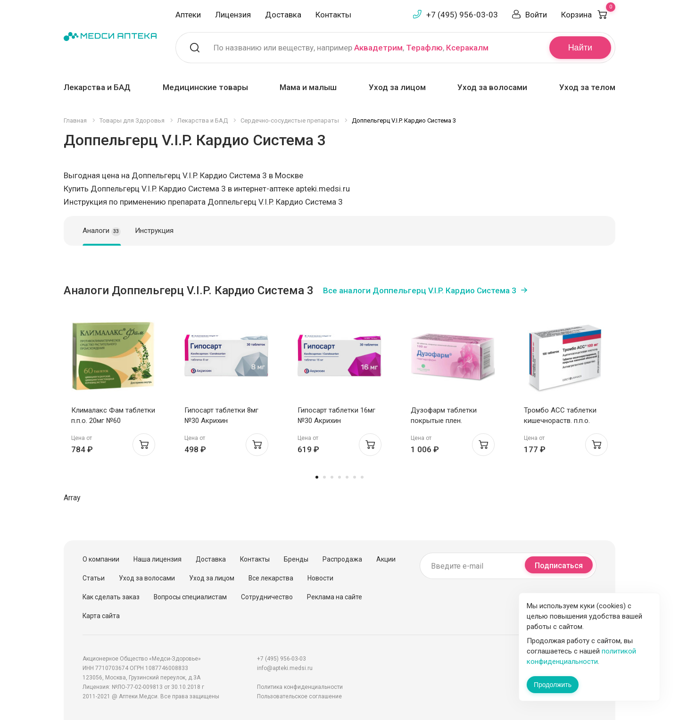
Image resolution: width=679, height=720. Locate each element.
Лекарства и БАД (97, 87)
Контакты (333, 14)
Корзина (588, 14)
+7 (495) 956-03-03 (462, 14)
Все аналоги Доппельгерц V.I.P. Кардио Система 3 (419, 290)
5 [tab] (347, 477)
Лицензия (233, 14)
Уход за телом (587, 87)
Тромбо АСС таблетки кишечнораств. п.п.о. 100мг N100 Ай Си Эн (560, 420)
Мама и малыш (308, 87)
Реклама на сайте (334, 597)
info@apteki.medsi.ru (285, 668)
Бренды (296, 559)
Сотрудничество (267, 597)
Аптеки (188, 14)
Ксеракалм (467, 47)
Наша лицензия (157, 559)
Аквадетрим (378, 47)
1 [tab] (316, 477)
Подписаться (559, 565)
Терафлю (424, 47)
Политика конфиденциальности (300, 687)
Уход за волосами (492, 87)
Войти (536, 14)
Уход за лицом (397, 87)
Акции (386, 559)
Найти (580, 47)
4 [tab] (339, 477)
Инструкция (154, 230)
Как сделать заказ (111, 597)
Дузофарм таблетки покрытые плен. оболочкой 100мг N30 (446, 420)
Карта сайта (101, 616)
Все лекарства (270, 578)
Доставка (283, 14)
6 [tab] (354, 477)
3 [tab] (332, 477)
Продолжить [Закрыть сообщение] (552, 684)
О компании (101, 559)
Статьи (94, 578)
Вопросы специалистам (190, 597)
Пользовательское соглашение (299, 696)
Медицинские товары (205, 87)
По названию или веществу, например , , (351, 47)
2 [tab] (324, 477)
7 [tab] (362, 477)
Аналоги (102, 231)
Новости (320, 578)
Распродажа (342, 559)
